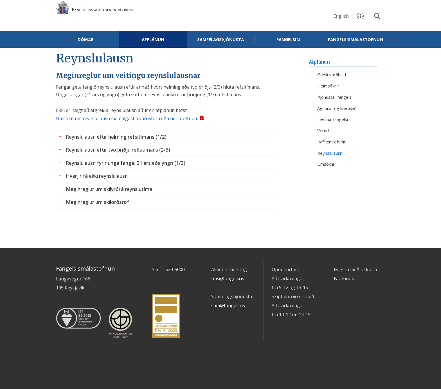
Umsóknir (326, 183)
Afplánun (153, 39)
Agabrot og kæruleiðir (338, 128)
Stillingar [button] (360, 16)
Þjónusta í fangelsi (334, 116)
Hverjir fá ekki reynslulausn (97, 195)
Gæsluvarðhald (331, 94)
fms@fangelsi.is (227, 298)
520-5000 (175, 289)
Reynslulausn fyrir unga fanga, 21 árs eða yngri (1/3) (125, 182)
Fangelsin (288, 39)
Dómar (85, 39)
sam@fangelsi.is (228, 325)
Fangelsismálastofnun (112, 14)
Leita (377, 16)
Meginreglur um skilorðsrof (97, 221)
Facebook (344, 298)
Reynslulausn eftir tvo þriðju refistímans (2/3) (118, 169)
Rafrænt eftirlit (331, 161)
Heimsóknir (328, 105)
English (341, 16)
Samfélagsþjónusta (220, 39)
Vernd (323, 150)
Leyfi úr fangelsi (332, 139)
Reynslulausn (329, 172)
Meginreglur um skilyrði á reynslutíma (109, 208)
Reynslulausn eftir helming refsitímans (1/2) (116, 156)
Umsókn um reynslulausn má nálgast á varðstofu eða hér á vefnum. (127, 138)
